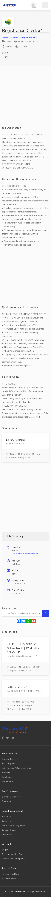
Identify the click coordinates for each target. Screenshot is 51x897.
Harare (9, 46)
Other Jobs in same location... (25, 553)
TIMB (6, 41)
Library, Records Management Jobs (19, 37)
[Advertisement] (25, 100)
